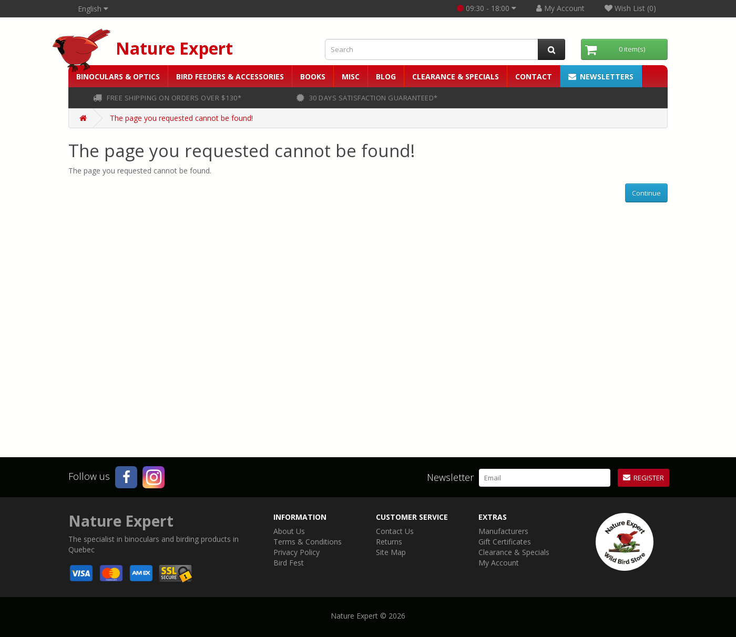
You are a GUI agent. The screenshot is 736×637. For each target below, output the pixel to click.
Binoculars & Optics (118, 76)
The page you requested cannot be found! (181, 118)
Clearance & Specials (455, 76)
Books (312, 76)
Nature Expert (174, 48)
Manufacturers (503, 531)
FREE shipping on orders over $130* (167, 97)
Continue (646, 193)
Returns (389, 542)
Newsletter (450, 478)
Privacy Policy (296, 552)
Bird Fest (288, 563)
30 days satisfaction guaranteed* (367, 97)
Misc (351, 76)
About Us (289, 531)
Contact (533, 76)
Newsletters (600, 76)
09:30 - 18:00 (486, 8)
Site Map (391, 552)
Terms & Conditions (307, 542)
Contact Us (395, 531)
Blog (386, 76)
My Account (498, 563)
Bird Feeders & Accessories (230, 76)
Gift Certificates (504, 542)
